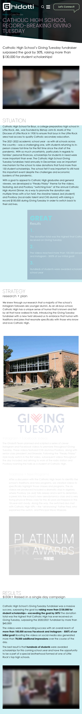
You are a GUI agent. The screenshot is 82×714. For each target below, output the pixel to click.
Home (6, 14)
